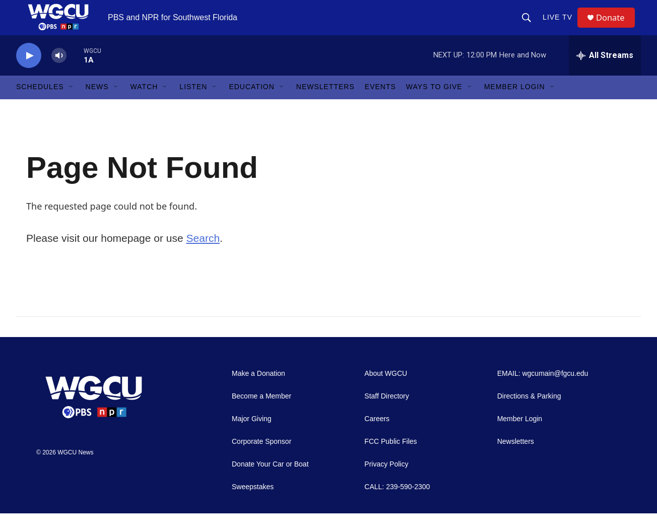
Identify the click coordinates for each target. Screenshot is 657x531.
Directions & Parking (529, 414)
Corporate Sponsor (261, 459)
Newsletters (325, 105)
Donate (615, 26)
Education (251, 105)
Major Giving (252, 436)
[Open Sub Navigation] (72, 105)
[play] (29, 73)
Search (203, 255)
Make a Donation (258, 391)
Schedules (40, 105)
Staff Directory (386, 414)
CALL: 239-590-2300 (397, 504)
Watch (144, 105)
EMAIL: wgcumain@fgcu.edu (542, 391)
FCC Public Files (390, 459)
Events (380, 105)
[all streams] (605, 73)
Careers (376, 436)
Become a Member (261, 414)
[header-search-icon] (530, 26)
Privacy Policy (386, 482)
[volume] (59, 73)
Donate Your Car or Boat (270, 482)
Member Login (514, 105)
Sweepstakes (253, 504)
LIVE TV (561, 26)
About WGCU (385, 391)
